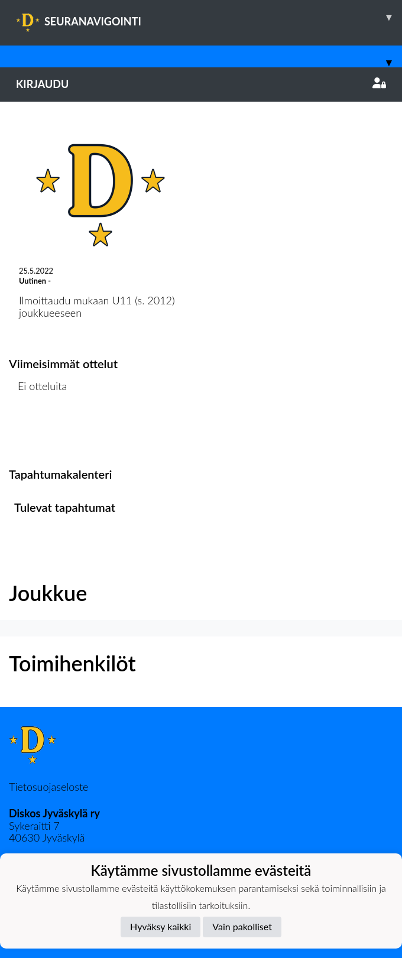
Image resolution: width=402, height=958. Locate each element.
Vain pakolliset (242, 926)
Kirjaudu (201, 83)
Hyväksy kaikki (160, 926)
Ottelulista (38, 431)
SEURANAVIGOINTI (209, 17)
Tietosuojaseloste (48, 786)
